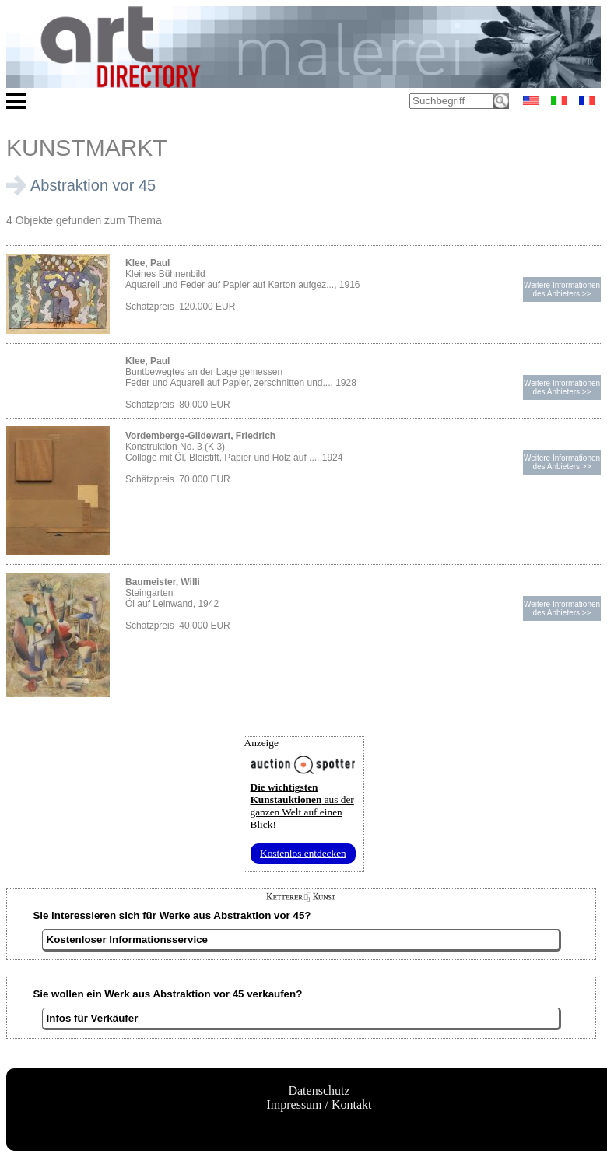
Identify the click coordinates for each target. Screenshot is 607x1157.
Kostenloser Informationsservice (127, 939)
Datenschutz (318, 1090)
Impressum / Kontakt (318, 1104)
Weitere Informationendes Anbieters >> (562, 289)
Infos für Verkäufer (93, 1018)
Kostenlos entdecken (303, 853)
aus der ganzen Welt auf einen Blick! (302, 805)
